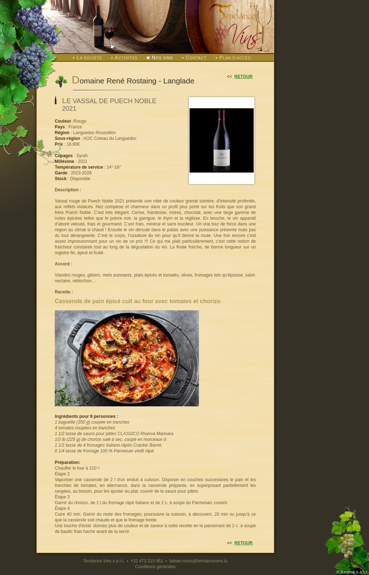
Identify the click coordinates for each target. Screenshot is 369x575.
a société (89, 58)
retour (244, 76)
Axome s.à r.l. (354, 572)
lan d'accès (235, 58)
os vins (162, 58)
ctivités (126, 58)
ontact (196, 58)
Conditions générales (155, 566)
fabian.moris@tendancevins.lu (198, 560)
